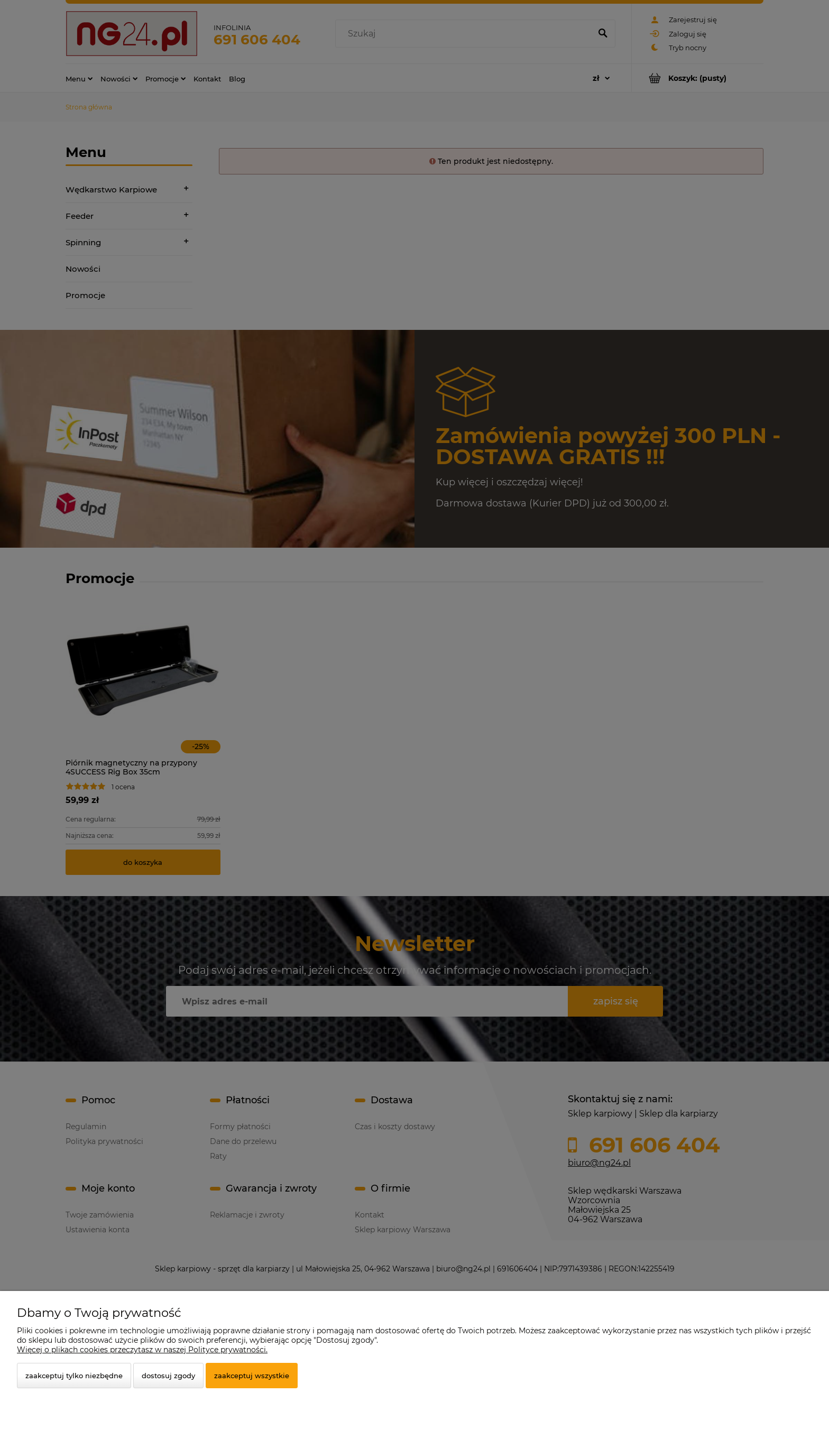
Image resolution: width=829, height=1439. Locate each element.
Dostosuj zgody (168, 1375)
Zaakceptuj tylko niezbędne (74, 1375)
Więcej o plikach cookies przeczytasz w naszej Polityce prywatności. (142, 1349)
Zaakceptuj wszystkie (251, 1375)
